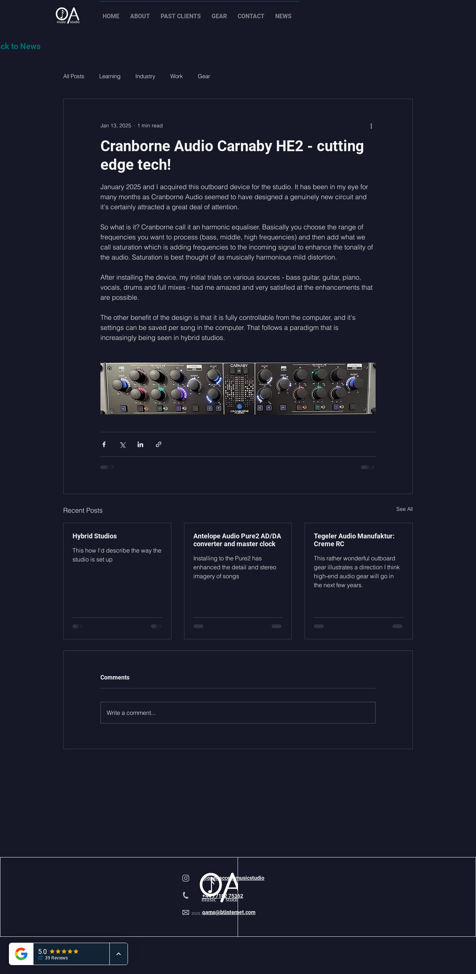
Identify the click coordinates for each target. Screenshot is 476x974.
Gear (204, 76)
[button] (142, 13)
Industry (145, 76)
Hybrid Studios (95, 536)
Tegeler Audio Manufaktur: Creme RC (354, 540)
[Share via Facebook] (103, 444)
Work (176, 76)
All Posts (73, 76)
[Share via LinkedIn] (140, 444)
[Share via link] (158, 444)
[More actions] (371, 125)
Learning (109, 76)
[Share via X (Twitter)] (122, 444)
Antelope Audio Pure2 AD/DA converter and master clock (237, 540)
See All (404, 509)
